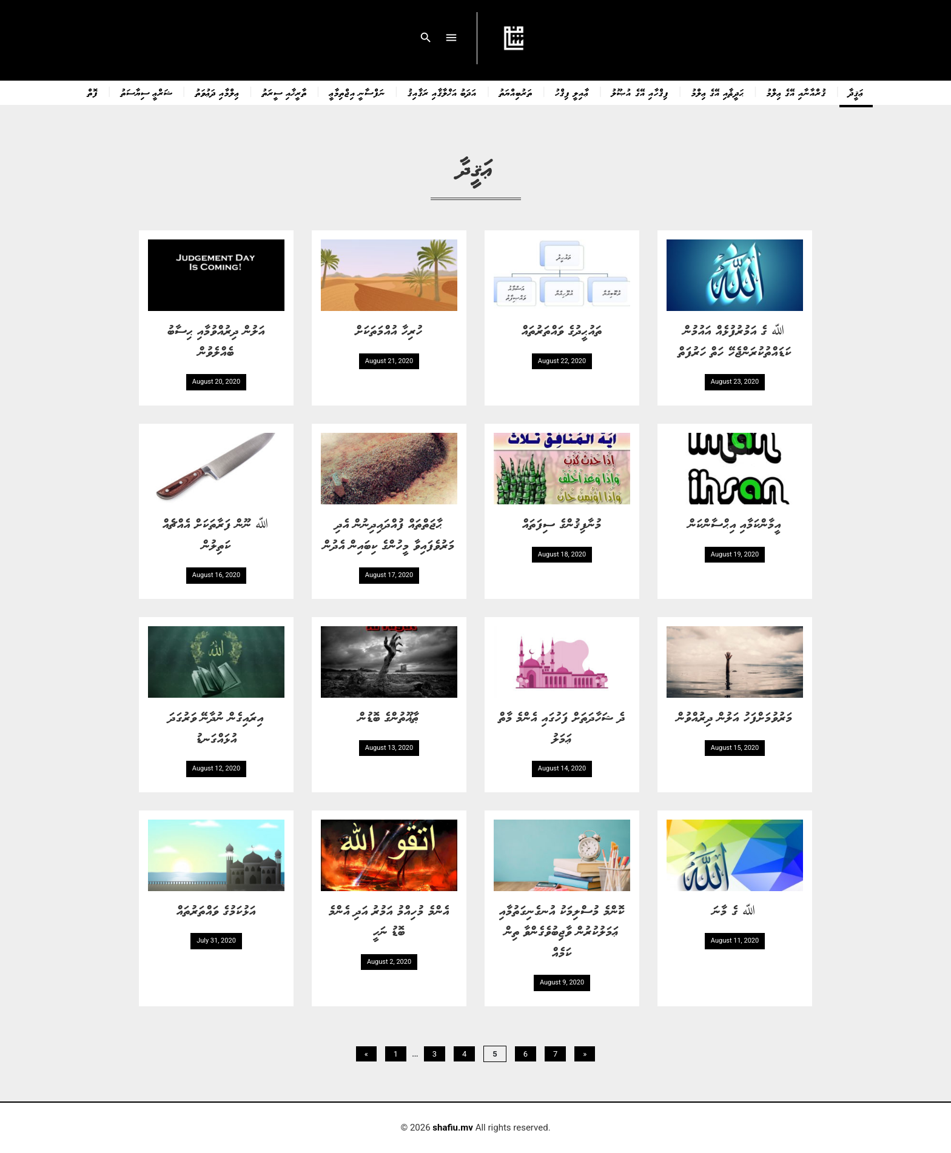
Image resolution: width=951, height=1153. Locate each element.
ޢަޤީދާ (856, 92)
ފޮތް (92, 92)
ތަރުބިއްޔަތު (516, 92)
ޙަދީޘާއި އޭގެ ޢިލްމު (717, 92)
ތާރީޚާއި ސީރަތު (284, 92)
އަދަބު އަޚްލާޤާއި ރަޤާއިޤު (442, 92)
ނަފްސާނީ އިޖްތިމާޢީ (357, 92)
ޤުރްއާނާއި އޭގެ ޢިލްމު (796, 92)
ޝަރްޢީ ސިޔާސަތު (147, 92)
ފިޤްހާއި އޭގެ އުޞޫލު (639, 92)
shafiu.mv (452, 1127)
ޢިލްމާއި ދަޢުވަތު (217, 92)
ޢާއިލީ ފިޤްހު (572, 92)
